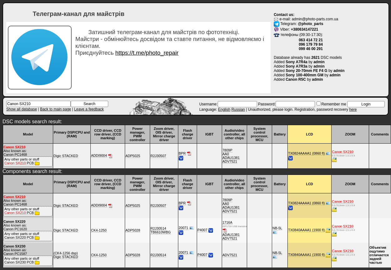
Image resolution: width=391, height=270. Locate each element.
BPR (182, 153)
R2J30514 (158, 228)
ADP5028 (132, 230)
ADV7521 (229, 161)
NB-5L (277, 228)
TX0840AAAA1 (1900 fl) (306, 230)
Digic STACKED (65, 156)
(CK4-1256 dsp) (65, 253)
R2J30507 (158, 156)
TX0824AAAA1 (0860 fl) (306, 153)
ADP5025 (132, 156)
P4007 (202, 230)
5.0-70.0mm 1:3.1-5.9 (338, 155)
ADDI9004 (99, 155)
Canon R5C (296, 79)
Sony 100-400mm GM (304, 75)
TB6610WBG (160, 232)
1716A (227, 222)
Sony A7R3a (296, 66)
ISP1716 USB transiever (228, 226)
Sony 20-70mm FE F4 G (306, 71)
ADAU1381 (231, 158)
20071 (183, 228)
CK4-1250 (99, 230)
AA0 (225, 154)
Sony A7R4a (296, 62)
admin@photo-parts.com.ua (315, 19)
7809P (227, 150)
